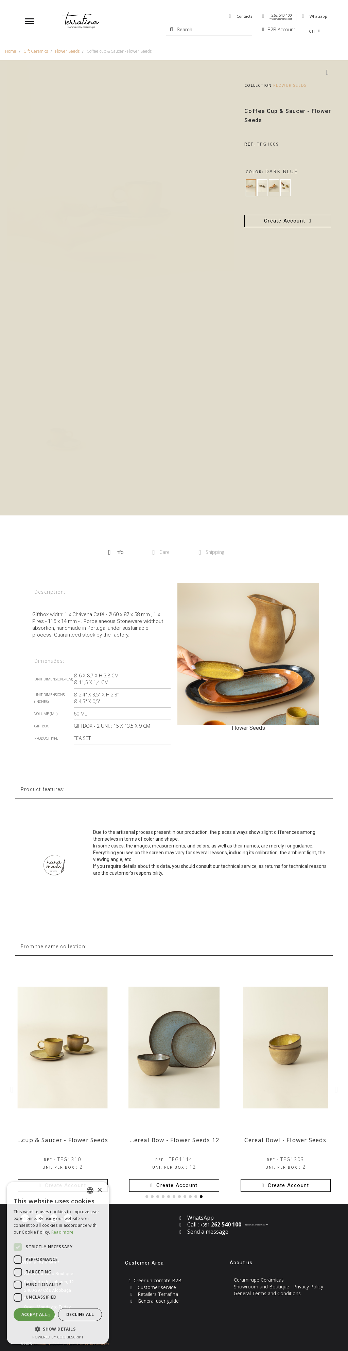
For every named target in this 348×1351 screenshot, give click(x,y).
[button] (287, 221)
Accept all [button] (34, 1314)
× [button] (99, 1190)
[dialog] (58, 1263)
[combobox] (90, 1190)
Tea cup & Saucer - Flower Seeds (58, 1140)
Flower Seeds (290, 85)
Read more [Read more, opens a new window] (62, 1232)
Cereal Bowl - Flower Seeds (285, 1140)
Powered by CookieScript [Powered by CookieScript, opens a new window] (58, 1336)
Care (161, 552)
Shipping (211, 552)
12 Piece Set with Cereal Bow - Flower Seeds (153, 1140)
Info (116, 552)
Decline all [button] (80, 1314)
